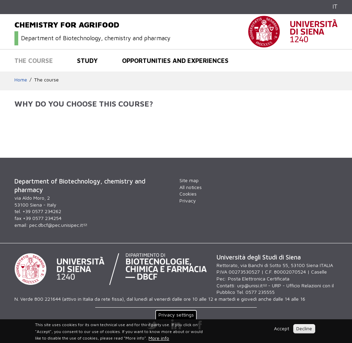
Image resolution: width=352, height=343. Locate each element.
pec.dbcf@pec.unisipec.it (58, 225)
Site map (189, 180)
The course (33, 60)
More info (158, 338)
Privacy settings (176, 315)
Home (20, 79)
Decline (304, 328)
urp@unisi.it (252, 285)
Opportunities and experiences (175, 60)
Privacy (187, 200)
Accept (281, 328)
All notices (190, 187)
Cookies (188, 194)
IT (335, 6)
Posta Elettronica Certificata (258, 278)
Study (87, 60)
